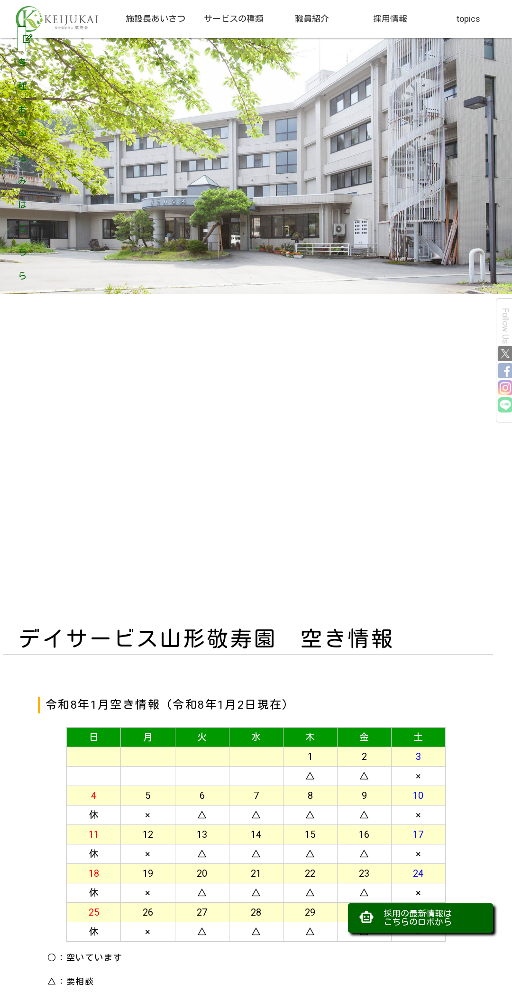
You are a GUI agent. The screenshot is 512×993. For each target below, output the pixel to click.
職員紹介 (312, 19)
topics (468, 19)
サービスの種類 (234, 19)
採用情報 (390, 19)
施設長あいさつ (155, 19)
